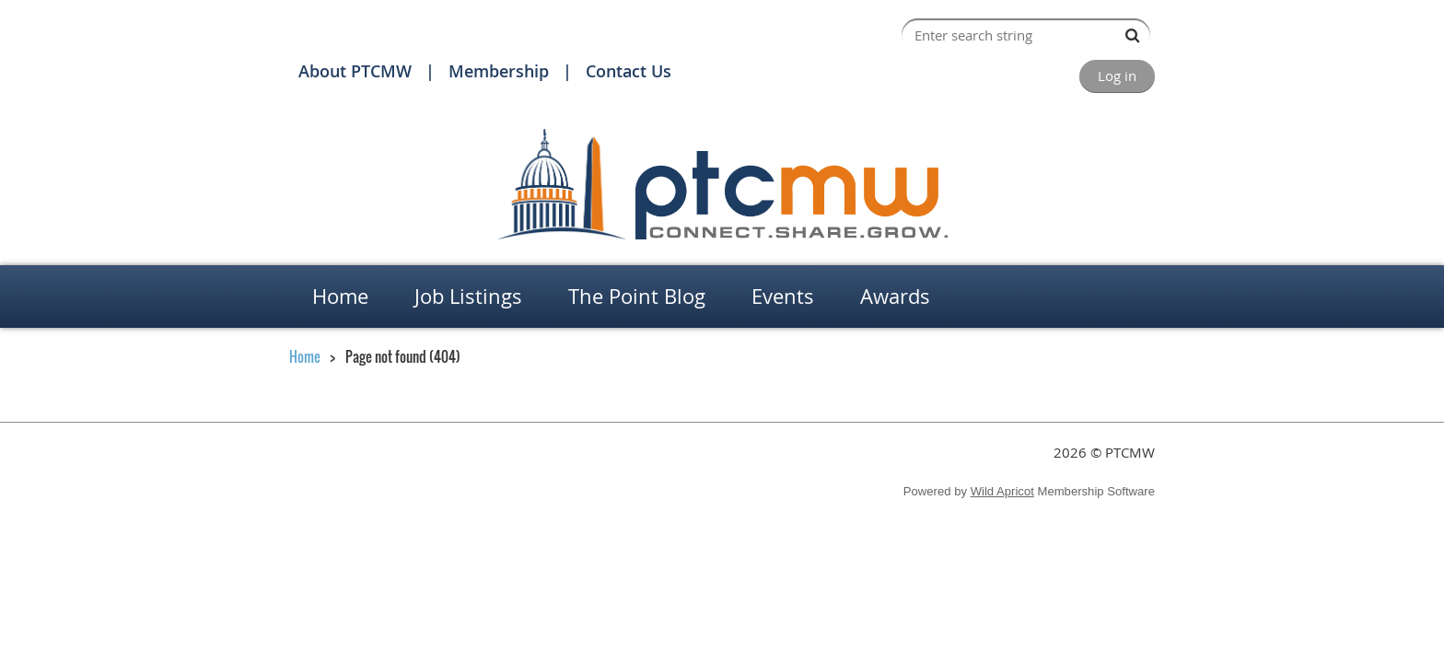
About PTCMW (355, 71)
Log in (1117, 75)
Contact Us (628, 71)
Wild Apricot (1002, 491)
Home (304, 356)
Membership (498, 71)
